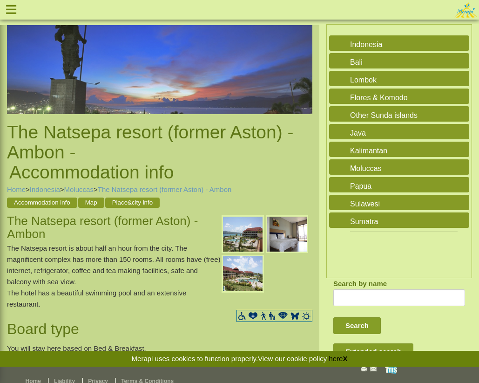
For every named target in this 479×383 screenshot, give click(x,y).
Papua (360, 186)
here (336, 358)
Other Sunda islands (384, 115)
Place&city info (132, 202)
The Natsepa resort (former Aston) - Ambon (165, 189)
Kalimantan (368, 151)
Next (303, 62)
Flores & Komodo (379, 98)
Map (91, 202)
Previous (16, 62)
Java (358, 133)
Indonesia (45, 189)
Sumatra (364, 222)
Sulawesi (365, 204)
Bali (356, 62)
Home (16, 189)
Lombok (363, 80)
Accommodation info (42, 202)
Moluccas (79, 189)
